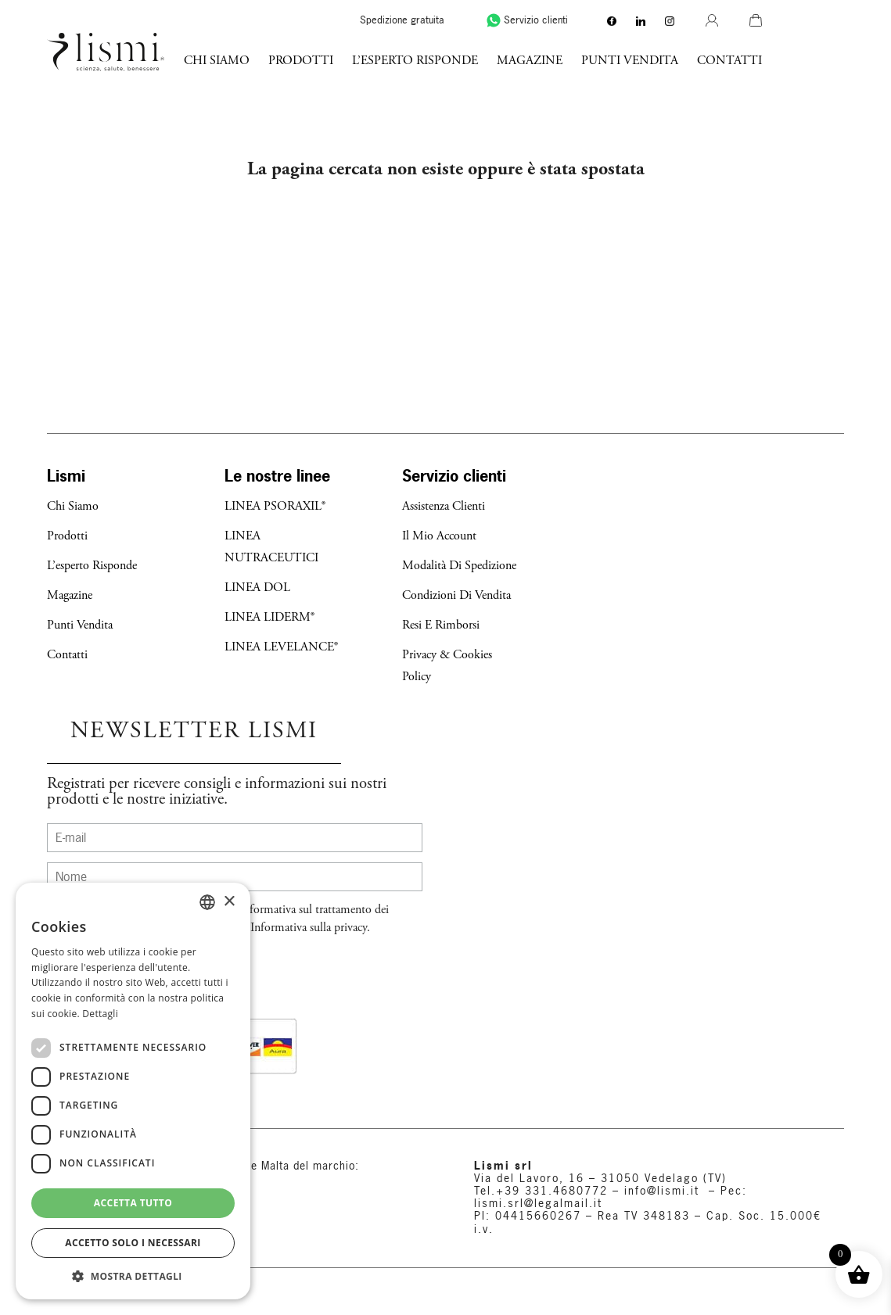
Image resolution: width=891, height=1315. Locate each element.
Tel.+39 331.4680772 (541, 1191)
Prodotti (382, 60)
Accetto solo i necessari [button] (132, 1242)
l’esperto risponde (497, 60)
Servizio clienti (607, 20)
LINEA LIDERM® (269, 617)
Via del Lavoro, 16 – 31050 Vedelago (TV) (600, 1178)
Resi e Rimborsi (441, 625)
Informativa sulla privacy (308, 927)
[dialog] (133, 1091)
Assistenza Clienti (443, 506)
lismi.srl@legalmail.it (538, 1203)
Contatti (811, 60)
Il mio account (439, 536)
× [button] (229, 902)
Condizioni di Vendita (456, 595)
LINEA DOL (257, 587)
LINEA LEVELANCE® (281, 647)
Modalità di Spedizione (459, 565)
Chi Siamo (299, 60)
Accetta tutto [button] (133, 1202)
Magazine (612, 60)
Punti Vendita (711, 60)
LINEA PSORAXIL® (275, 506)
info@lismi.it (659, 1191)
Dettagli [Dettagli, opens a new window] (100, 1013)
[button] (133, 1276)
